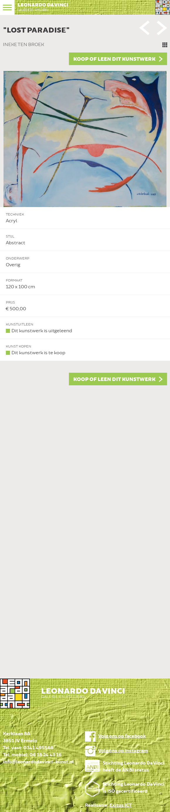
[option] (85, 204)
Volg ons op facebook (122, 736)
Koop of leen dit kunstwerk (114, 59)
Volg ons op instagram (123, 751)
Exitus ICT (120, 805)
